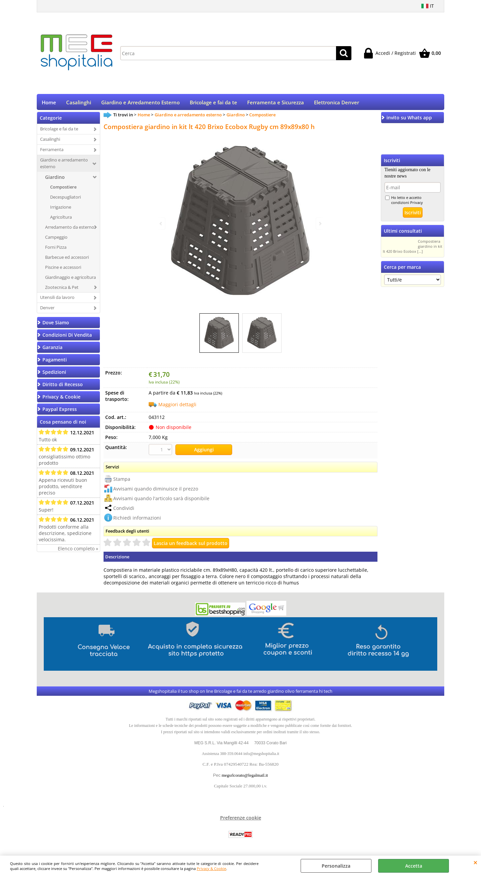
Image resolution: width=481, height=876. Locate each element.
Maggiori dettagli (177, 407)
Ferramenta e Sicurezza (275, 103)
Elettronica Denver (336, 103)
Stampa (121, 480)
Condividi (123, 509)
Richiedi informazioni (137, 519)
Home (49, 103)
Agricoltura (61, 219)
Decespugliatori (65, 199)
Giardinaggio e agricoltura (70, 279)
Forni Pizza (55, 249)
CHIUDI (475, 862)
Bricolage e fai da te (213, 103)
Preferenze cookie (240, 819)
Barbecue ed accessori (67, 259)
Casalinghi (78, 103)
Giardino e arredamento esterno (64, 165)
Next (319, 223)
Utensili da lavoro (57, 300)
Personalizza (336, 866)
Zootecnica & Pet (61, 289)
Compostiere (63, 189)
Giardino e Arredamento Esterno (140, 103)
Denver (47, 310)
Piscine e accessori (63, 269)
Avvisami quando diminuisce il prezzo (155, 490)
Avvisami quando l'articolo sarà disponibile (161, 500)
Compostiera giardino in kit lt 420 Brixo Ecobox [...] (412, 248)
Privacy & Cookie (211, 868)
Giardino (55, 179)
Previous (161, 223)
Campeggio (56, 239)
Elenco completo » (78, 551)
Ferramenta (51, 152)
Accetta (413, 866)
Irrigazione (60, 209)
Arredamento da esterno (69, 229)
